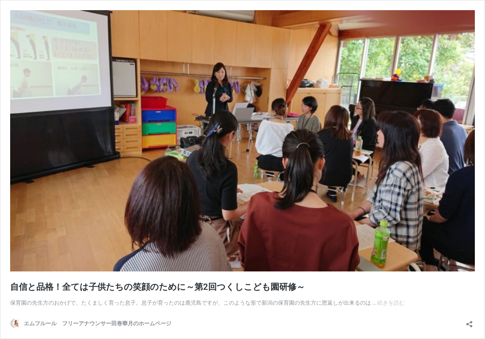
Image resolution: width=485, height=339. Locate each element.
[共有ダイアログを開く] (469, 322)
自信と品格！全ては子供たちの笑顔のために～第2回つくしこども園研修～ (157, 287)
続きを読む (391, 303)
